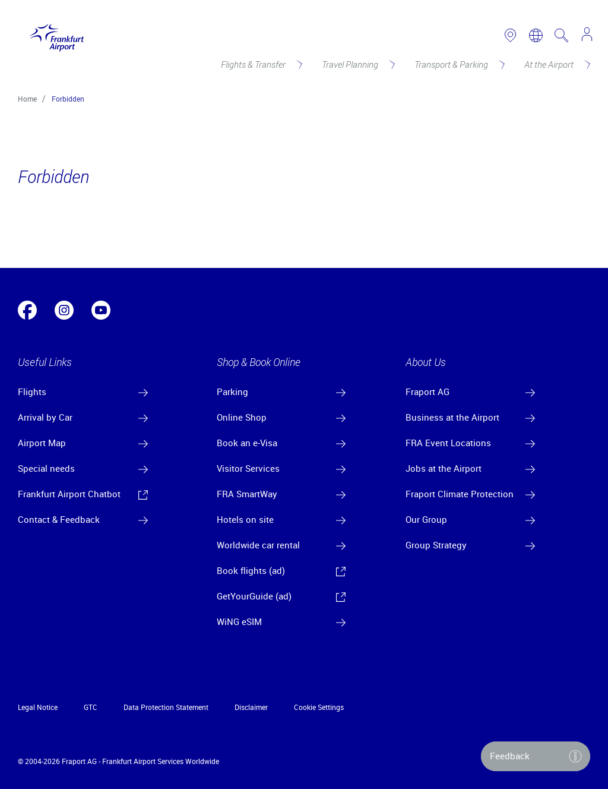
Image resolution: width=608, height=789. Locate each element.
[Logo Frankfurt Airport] (54, 35)
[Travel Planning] (357, 64)
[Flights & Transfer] (260, 64)
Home (27, 98)
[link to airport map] (510, 35)
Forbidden (68, 98)
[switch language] (536, 35)
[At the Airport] (556, 64)
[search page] (561, 35)
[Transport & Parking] (459, 64)
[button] (535, 756)
